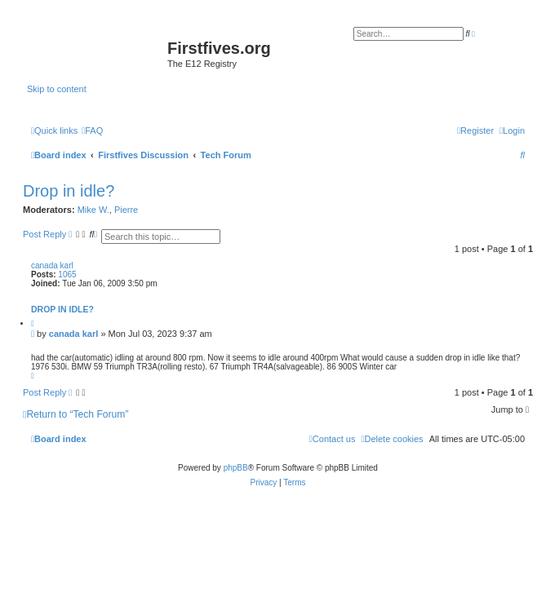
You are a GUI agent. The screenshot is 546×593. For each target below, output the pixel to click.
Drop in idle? (68, 191)
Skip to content (57, 89)
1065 (67, 274)
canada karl (52, 265)
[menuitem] (92, 130)
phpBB (236, 467)
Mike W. (93, 210)
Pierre (126, 210)
